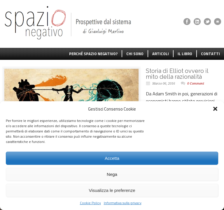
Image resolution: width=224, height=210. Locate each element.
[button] (215, 109)
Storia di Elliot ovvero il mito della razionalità (177, 73)
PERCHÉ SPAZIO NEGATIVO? (93, 54)
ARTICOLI (160, 54)
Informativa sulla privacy (122, 203)
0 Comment (195, 83)
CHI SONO (135, 54)
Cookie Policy (90, 203)
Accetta (112, 158)
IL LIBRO (185, 54)
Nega (112, 174)
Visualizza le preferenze (112, 190)
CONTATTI (210, 54)
